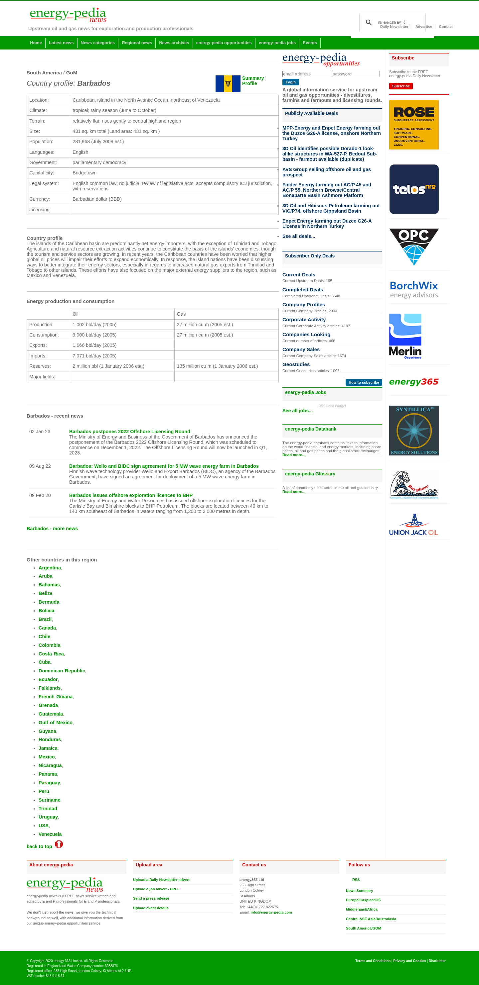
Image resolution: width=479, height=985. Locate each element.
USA (44, 825)
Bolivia (46, 610)
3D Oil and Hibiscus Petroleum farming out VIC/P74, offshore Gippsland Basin (331, 208)
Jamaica (48, 748)
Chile (44, 636)
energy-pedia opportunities (224, 42)
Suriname (50, 800)
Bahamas (49, 584)
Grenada (48, 705)
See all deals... (298, 236)
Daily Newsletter (394, 27)
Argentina (50, 567)
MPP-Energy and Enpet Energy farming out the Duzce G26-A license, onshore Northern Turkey (331, 133)
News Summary (359, 891)
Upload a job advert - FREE (156, 889)
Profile (249, 83)
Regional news (137, 42)
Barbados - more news (52, 528)
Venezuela (50, 834)
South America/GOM (363, 928)
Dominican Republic (62, 670)
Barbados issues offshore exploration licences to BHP (131, 495)
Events (310, 42)
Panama (48, 774)
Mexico (47, 756)
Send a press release (151, 898)
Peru (44, 791)
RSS (355, 880)
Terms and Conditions (373, 961)
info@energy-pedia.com (271, 912)
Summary (253, 78)
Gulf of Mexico (56, 722)
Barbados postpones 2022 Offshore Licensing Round (129, 431)
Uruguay (48, 817)
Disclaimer (437, 961)
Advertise (423, 27)
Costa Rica (51, 653)
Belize (46, 593)
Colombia (50, 645)
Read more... (293, 455)
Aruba (46, 576)
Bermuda (49, 602)
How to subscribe (364, 382)
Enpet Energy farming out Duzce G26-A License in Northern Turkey (327, 223)
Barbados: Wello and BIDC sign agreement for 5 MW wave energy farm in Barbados (164, 466)
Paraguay (49, 782)
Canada (47, 628)
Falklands (50, 688)
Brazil (45, 619)
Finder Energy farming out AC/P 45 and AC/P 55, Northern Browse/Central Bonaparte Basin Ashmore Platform (326, 190)
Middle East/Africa (362, 909)
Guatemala (51, 714)
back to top (45, 846)
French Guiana (56, 696)
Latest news (61, 42)
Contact (446, 27)
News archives (174, 42)
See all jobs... (297, 410)
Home (36, 42)
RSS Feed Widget (332, 406)
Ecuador (48, 679)
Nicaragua (50, 765)
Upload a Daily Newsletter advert (161, 880)
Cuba (45, 662)
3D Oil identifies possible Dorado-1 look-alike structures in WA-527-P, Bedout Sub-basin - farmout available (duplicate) (329, 154)
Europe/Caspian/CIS (363, 900)
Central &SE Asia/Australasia (371, 919)
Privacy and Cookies (409, 961)
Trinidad (48, 808)
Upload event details (150, 908)
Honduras (50, 739)
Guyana (47, 731)
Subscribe (401, 86)
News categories (98, 42)
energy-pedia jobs (277, 42)
